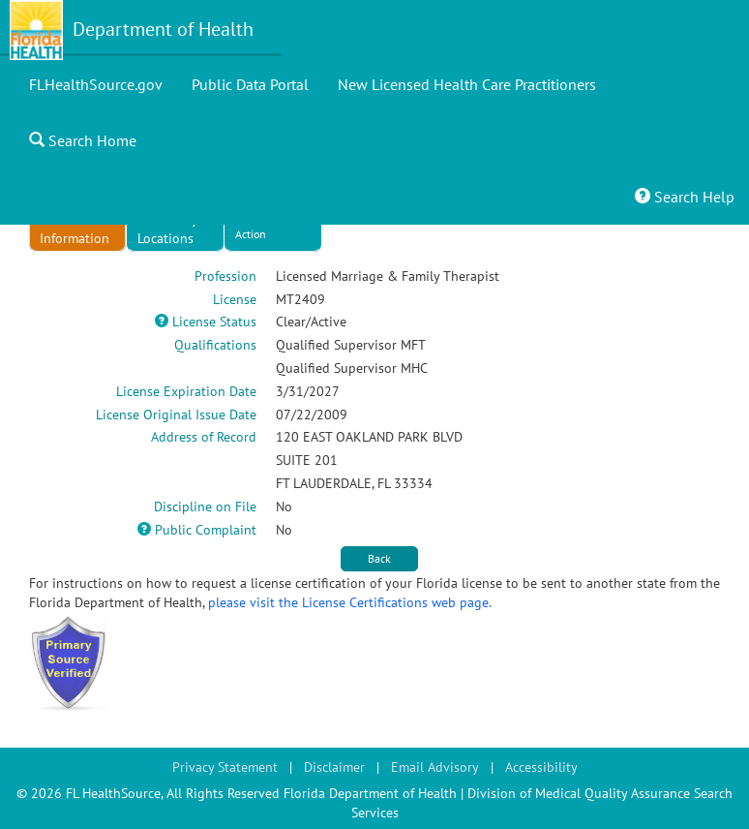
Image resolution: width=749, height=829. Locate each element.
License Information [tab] (74, 228)
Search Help (684, 196)
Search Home (82, 140)
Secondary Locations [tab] (167, 228)
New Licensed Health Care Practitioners (467, 84)
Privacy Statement (225, 767)
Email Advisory (435, 767)
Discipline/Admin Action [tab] (277, 225)
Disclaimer (334, 767)
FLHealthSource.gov (96, 84)
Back (379, 558)
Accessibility (541, 767)
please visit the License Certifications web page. (350, 602)
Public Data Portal (250, 84)
